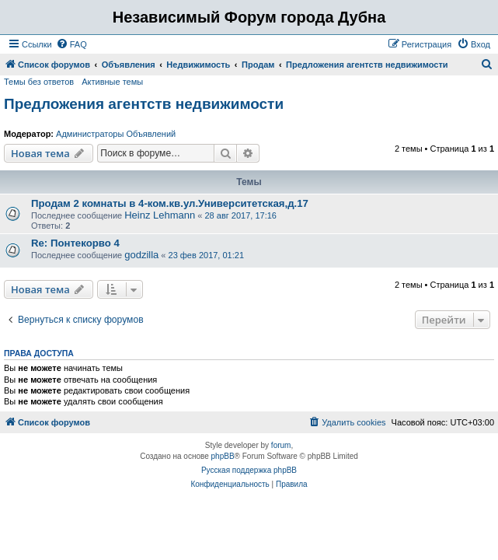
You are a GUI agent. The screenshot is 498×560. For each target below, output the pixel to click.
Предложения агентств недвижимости (144, 104)
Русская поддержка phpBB (249, 470)
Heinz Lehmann (159, 215)
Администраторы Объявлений (116, 133)
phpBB (223, 456)
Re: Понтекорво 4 (75, 243)
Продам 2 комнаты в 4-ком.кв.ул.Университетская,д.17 (169, 203)
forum (281, 445)
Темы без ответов (39, 81)
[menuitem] (71, 44)
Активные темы (112, 81)
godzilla (141, 255)
